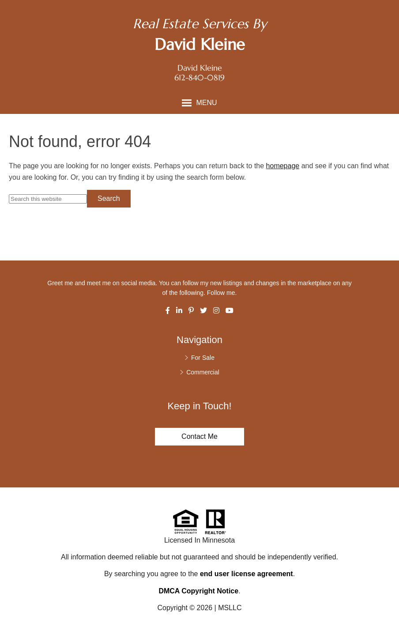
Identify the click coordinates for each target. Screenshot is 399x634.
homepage (283, 166)
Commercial (202, 372)
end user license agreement (246, 573)
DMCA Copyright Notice (198, 591)
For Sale (203, 357)
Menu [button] (206, 102)
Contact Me (199, 436)
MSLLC (229, 607)
